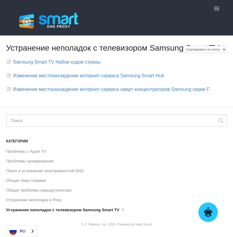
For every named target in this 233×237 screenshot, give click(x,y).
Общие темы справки (26, 180)
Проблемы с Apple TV (26, 151)
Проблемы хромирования (30, 161)
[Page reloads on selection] (205, 49)
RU (17, 231)
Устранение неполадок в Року (33, 200)
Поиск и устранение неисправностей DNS (45, 171)
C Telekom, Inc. (96, 224)
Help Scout (144, 224)
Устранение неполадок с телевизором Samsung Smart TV (65, 209)
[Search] (116, 121)
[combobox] (22, 231)
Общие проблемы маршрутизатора (39, 190)
